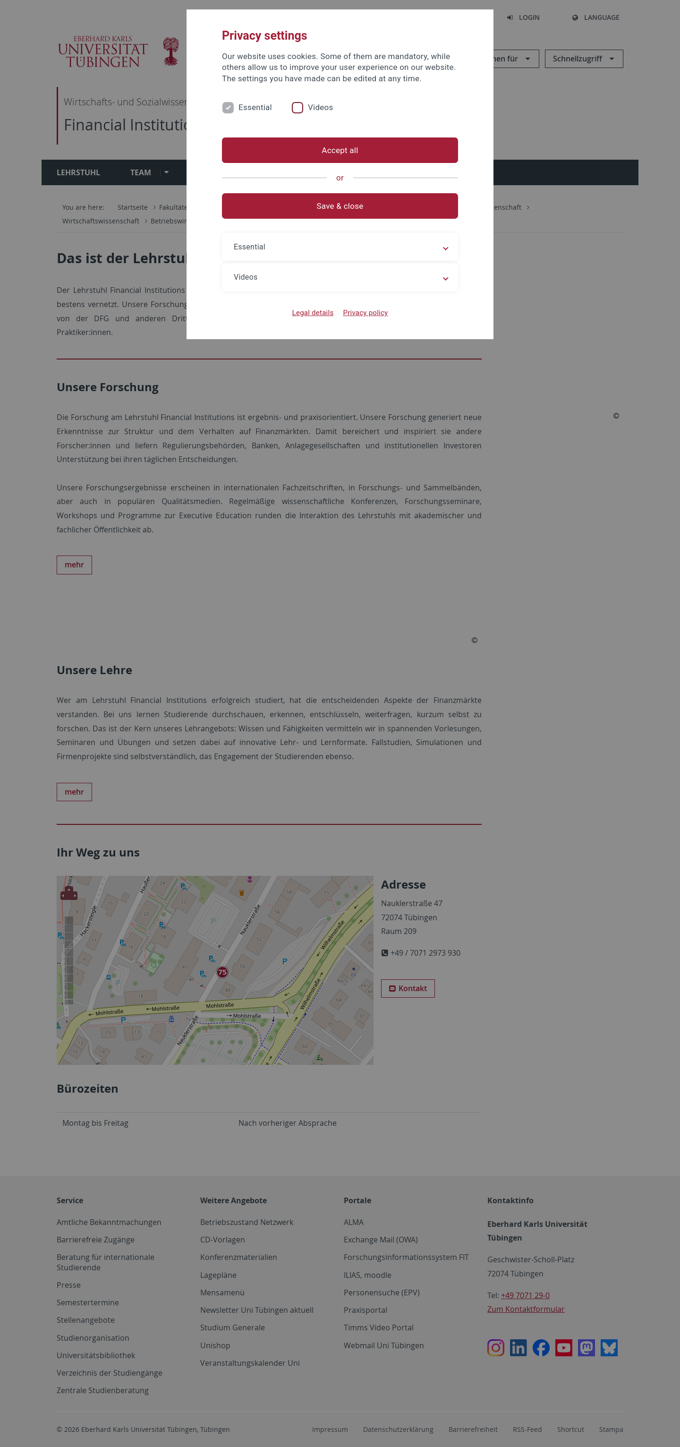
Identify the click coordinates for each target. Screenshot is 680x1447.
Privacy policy (365, 312)
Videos (320, 107)
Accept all (340, 150)
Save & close (340, 206)
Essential (255, 107)
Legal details (313, 312)
